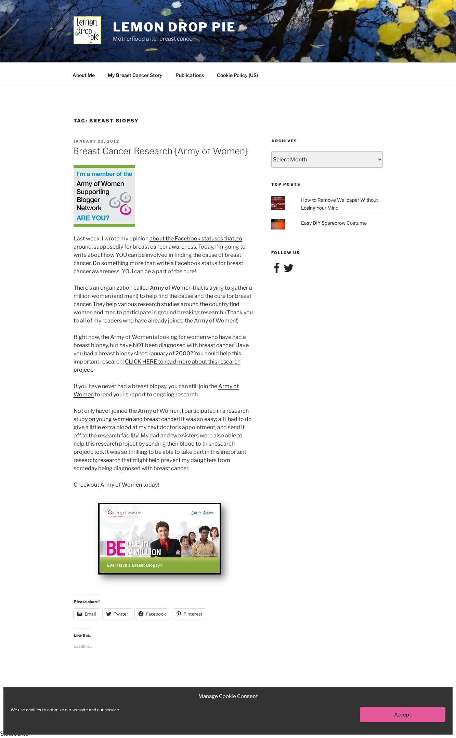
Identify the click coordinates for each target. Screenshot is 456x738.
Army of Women (171, 288)
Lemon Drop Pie (174, 27)
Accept (402, 715)
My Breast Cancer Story (135, 75)
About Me (84, 75)
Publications (189, 75)
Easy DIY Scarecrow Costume (334, 223)
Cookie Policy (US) (237, 75)
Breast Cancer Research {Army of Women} (160, 151)
